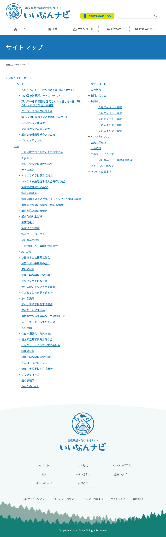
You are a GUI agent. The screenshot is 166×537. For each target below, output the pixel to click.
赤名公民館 (27, 170)
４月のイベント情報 (110, 119)
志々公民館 (27, 298)
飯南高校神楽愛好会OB (34, 187)
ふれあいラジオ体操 (33, 123)
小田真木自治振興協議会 (35, 257)
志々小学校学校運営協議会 (37, 304)
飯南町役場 (27, 222)
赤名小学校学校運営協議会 (37, 175)
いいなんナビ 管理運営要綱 (115, 160)
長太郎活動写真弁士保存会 (37, 339)
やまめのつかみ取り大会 (35, 129)
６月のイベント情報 (110, 107)
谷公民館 (26, 328)
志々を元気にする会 (33, 310)
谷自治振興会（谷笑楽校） (37, 333)
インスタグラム (100, 136)
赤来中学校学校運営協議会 (37, 164)
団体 (54, 29)
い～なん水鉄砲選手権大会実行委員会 (43, 181)
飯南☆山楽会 (29, 193)
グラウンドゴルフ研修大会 (37, 111)
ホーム (9, 64)
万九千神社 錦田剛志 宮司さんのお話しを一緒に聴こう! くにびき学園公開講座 (51, 103)
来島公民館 (27, 269)
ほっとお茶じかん (31, 140)
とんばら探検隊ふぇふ (34, 363)
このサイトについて (102, 154)
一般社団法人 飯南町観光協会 (39, 246)
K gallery (26, 158)
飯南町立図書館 (30, 228)
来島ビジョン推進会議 (34, 281)
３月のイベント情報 (110, 125)
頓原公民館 (27, 351)
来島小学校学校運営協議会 (37, 275)
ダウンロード (85, 29)
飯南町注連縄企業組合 (34, 210)
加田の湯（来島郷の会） (35, 263)
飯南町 (138, 498)
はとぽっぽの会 (30, 374)
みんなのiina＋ (30, 386)
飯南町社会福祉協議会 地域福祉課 (42, 205)
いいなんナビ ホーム (19, 78)
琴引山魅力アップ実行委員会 (38, 287)
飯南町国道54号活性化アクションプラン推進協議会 (51, 199)
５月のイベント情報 (110, 113)
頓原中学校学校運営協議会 (37, 369)
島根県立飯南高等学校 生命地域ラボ (43, 316)
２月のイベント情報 (110, 131)
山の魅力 (116, 29)
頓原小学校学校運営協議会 (37, 357)
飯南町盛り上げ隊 (31, 216)
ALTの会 (26, 251)
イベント (23, 29)
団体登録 (96, 148)
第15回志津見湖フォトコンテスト (41, 95)
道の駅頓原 (27, 380)
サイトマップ (118, 498)
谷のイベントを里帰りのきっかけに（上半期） (48, 90)
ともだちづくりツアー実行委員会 (40, 345)
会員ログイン (98, 142)
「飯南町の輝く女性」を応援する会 (42, 152)
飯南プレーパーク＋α (33, 234)
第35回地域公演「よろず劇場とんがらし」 (46, 117)
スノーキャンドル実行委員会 (38, 322)
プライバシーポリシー (104, 166)
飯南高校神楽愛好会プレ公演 (38, 134)
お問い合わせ (147, 29)
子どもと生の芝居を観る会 (37, 292)
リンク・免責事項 (101, 171)
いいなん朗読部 (30, 240)
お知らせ (96, 101)
